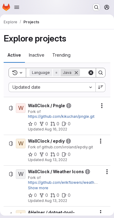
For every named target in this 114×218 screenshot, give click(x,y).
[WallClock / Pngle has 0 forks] (43, 123)
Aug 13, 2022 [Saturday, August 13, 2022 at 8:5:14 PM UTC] (56, 200)
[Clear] (91, 72)
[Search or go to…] (96, 7)
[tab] (14, 55)
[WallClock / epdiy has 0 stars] (32, 154)
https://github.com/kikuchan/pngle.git (61, 116)
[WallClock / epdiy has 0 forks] (43, 154)
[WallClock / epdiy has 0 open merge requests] (54, 154)
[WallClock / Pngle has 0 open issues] (66, 123)
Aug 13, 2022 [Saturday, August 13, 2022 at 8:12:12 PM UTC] (56, 159)
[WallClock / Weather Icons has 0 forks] (43, 195)
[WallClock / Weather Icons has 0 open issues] (66, 195)
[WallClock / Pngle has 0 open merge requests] (54, 123)
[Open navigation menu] (17, 7)
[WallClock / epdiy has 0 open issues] (66, 154)
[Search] (100, 73)
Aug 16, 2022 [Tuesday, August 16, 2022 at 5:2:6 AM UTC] (56, 129)
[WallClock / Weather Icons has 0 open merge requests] (54, 195)
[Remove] (76, 72)
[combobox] (52, 87)
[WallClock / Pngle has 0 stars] (32, 123)
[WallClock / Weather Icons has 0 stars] (32, 195)
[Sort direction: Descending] (100, 87)
